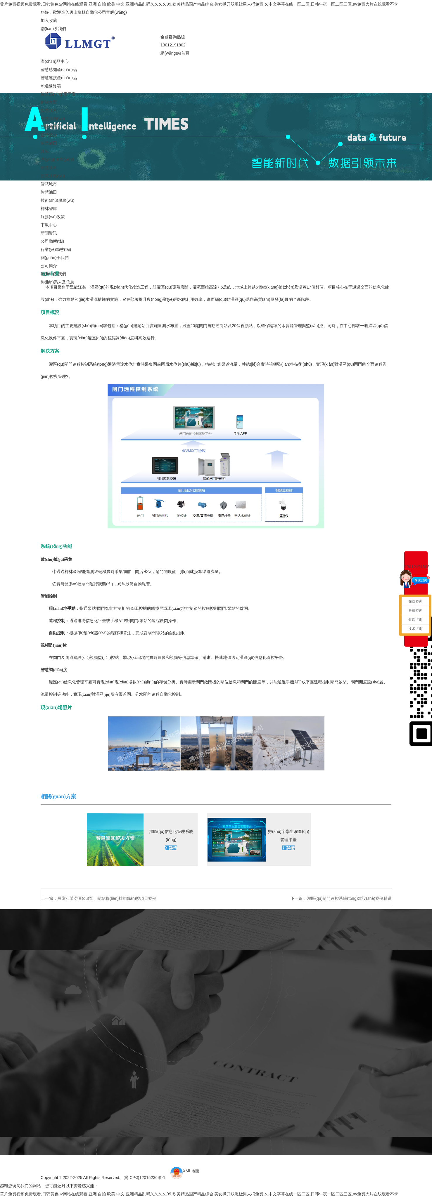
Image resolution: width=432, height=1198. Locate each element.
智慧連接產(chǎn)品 (59, 77)
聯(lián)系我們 (53, 28)
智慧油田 (49, 143)
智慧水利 (49, 110)
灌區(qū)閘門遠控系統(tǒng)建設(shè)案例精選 (349, 898)
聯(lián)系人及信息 (57, 282)
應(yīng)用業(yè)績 (58, 159)
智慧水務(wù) (53, 118)
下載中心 (49, 225)
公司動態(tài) (52, 241)
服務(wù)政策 (53, 216)
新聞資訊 (49, 233)
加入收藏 (49, 20)
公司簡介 (49, 265)
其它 (45, 151)
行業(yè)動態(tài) (56, 249)
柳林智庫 (49, 208)
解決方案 (49, 102)
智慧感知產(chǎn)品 (59, 69)
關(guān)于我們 (55, 257)
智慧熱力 (49, 135)
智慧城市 (49, 126)
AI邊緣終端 (51, 86)
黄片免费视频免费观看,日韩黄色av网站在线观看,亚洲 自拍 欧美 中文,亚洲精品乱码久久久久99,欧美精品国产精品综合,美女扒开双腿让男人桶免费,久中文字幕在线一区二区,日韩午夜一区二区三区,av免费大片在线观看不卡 (199, 4)
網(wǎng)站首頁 (174, 53)
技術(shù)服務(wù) (57, 200)
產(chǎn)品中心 (55, 61)
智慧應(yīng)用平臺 (58, 94)
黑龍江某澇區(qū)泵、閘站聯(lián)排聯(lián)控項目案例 (106, 898)
